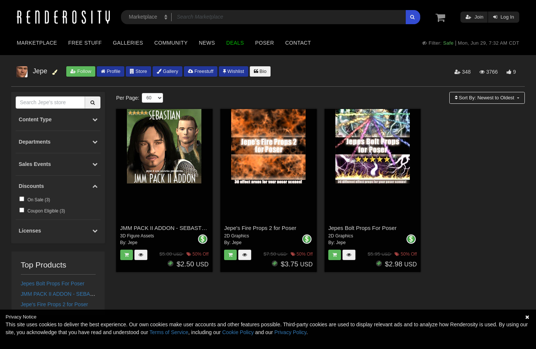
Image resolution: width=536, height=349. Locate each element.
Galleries (128, 43)
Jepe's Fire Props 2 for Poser (54, 304)
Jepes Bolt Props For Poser (52, 283)
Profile (110, 71)
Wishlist (233, 71)
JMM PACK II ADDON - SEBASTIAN (63, 294)
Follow (80, 71)
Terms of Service (169, 332)
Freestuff (201, 71)
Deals (235, 43)
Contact (298, 43)
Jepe (132, 242)
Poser (264, 43)
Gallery (167, 71)
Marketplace (37, 43)
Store (138, 71)
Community (171, 43)
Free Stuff (85, 43)
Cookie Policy (238, 332)
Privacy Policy (290, 332)
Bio (260, 71)
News (207, 43)
